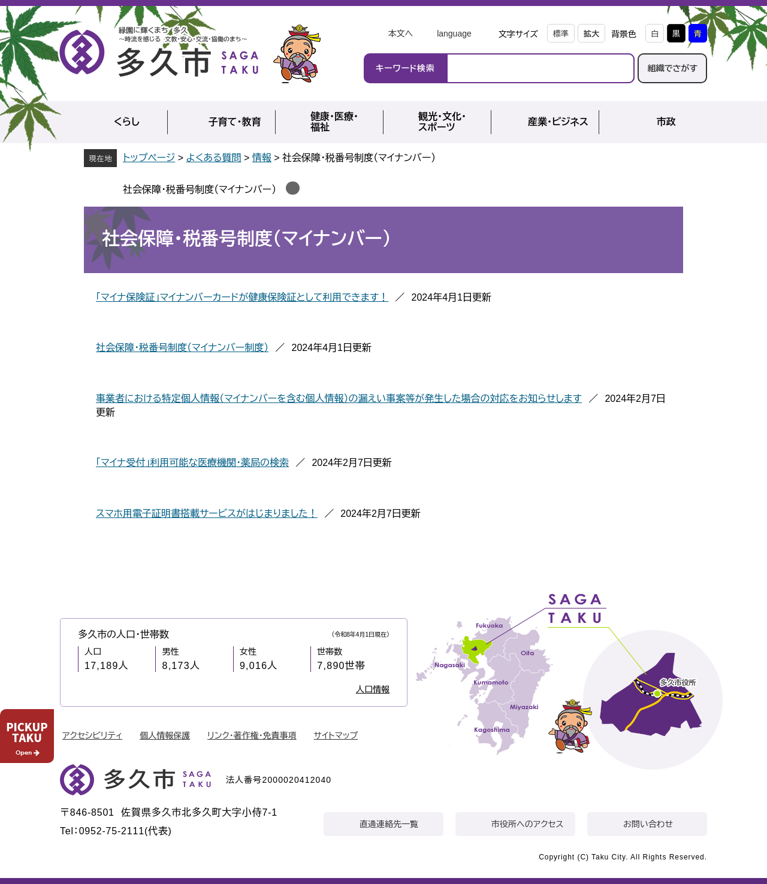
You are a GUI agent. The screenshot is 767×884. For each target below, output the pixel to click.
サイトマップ (336, 735)
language (454, 33)
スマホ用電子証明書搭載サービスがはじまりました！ (207, 513)
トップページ (149, 158)
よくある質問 (213, 158)
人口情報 (372, 689)
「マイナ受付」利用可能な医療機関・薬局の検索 (192, 463)
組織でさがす (672, 68)
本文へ (400, 33)
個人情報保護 (165, 735)
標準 (561, 33)
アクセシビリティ (92, 735)
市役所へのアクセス (527, 824)
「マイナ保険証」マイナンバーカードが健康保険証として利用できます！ (242, 297)
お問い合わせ (648, 824)
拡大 (591, 33)
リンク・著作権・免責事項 (252, 735)
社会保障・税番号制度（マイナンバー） (199, 189)
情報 (261, 158)
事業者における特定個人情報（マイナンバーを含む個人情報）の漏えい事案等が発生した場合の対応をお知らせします (339, 398)
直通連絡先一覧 (389, 824)
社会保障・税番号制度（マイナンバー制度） (182, 348)
